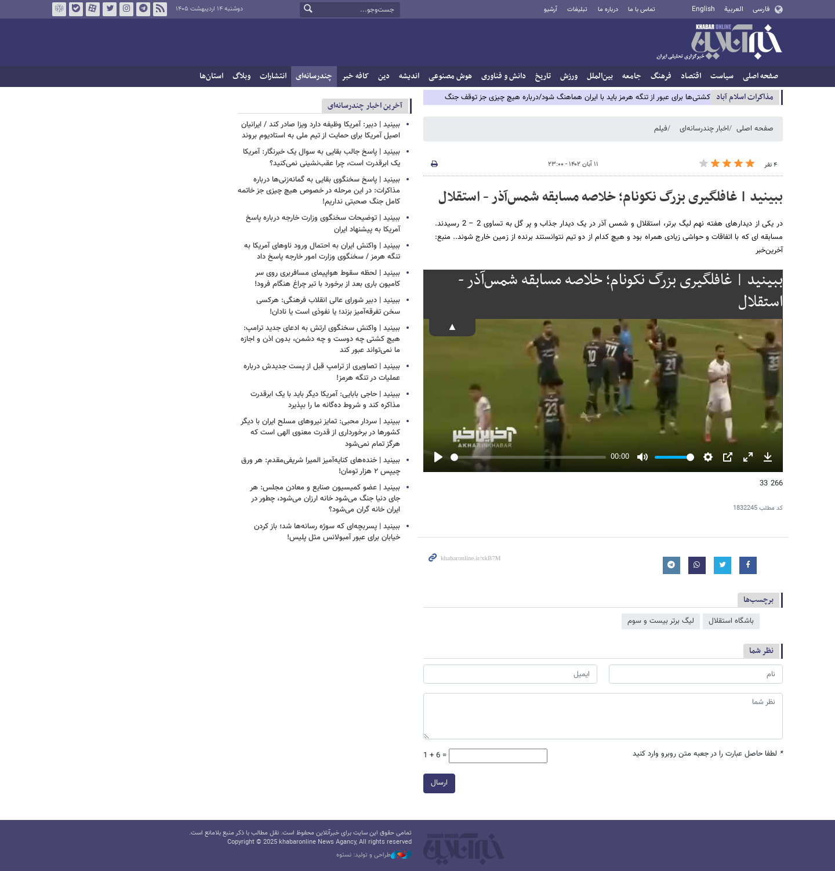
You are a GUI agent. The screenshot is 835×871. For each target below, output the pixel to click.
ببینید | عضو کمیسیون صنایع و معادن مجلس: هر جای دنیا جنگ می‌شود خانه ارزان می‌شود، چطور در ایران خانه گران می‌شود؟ (325, 499)
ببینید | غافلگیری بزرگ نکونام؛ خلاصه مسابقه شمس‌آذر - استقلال (610, 197)
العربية (733, 9)
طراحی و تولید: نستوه (374, 855)
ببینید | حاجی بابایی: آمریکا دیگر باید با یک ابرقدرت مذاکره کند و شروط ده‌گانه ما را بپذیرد (325, 400)
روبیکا (59, 9)
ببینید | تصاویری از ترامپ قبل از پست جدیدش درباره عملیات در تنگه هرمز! (322, 372)
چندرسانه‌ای (314, 76)
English (703, 9)
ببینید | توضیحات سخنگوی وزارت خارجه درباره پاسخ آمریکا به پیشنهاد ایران (323, 223)
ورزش (569, 76)
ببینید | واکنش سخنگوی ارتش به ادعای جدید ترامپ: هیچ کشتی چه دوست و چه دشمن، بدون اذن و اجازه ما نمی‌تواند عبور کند (320, 339)
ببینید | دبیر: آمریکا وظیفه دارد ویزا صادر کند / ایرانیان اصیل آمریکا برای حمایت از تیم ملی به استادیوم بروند (320, 130)
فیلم (660, 129)
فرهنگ (661, 76)
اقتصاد (691, 76)
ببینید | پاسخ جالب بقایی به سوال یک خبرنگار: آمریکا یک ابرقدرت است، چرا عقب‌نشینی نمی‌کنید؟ (321, 157)
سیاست (722, 76)
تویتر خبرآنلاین (109, 9)
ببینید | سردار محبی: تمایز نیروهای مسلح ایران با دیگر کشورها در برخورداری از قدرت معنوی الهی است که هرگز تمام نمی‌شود (320, 432)
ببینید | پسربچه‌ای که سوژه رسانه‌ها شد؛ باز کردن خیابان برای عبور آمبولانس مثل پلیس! (327, 532)
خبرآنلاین (719, 43)
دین (384, 76)
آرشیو (550, 9)
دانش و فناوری (503, 76)
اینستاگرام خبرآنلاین (126, 9)
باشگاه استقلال (731, 621)
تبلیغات (577, 9)
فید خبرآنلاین (160, 9)
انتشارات (273, 76)
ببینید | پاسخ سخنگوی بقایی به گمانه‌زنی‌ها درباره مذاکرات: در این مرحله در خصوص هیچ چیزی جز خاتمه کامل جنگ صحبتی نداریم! (319, 191)
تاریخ (543, 76)
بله (76, 9)
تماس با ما (641, 9)
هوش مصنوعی (450, 76)
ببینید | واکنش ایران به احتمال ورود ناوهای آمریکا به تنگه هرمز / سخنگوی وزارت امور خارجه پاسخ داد (322, 251)
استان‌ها (211, 76)
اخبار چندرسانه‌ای (704, 129)
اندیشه (409, 76)
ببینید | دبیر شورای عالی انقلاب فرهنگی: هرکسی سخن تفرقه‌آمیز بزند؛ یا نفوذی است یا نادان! (328, 306)
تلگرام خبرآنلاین (143, 9)
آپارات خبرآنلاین (93, 9)
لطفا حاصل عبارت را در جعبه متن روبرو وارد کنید (708, 754)
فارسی (761, 9)
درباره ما (608, 9)
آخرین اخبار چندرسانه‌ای (365, 105)
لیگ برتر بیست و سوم (660, 621)
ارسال (439, 783)
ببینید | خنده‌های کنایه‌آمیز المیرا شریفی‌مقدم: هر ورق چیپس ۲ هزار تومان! (320, 466)
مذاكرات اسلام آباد (745, 97)
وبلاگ (242, 76)
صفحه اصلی (760, 76)
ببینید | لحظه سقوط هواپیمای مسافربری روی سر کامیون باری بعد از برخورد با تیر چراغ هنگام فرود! (327, 278)
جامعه (631, 76)
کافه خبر (355, 76)
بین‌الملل (600, 76)
